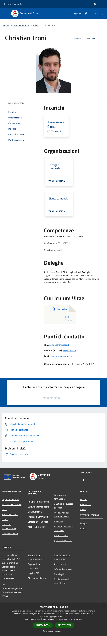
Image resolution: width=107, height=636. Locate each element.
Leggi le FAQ (34, 573)
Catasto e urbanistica (38, 521)
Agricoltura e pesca (63, 540)
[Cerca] (101, 13)
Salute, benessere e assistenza (63, 528)
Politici (36, 25)
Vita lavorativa (35, 511)
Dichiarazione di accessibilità (61, 581)
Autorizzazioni (61, 535)
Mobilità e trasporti (37, 526)
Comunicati (85, 504)
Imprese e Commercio (38, 516)
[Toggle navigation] (5, 13)
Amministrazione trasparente (62, 557)
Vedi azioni (93, 38)
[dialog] (53, 619)
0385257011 (69, 350)
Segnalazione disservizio (34, 566)
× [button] (104, 606)
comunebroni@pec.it (59, 344)
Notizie (83, 499)
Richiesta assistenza (37, 578)
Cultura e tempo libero (38, 506)
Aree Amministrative (11, 504)
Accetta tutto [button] (43, 625)
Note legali (59, 574)
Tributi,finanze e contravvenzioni (61, 514)
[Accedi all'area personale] (95, 4)
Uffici (4, 509)
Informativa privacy (63, 569)
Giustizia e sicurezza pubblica (63, 505)
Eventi (83, 528)
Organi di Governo (10, 499)
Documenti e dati (10, 533)
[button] (53, 631)
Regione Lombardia (13, 4)
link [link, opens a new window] (80, 619)
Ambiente (58, 521)
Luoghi (83, 523)
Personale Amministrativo (9, 526)
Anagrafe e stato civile (38, 501)
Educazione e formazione (60, 496)
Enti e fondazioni (10, 514)
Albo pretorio (60, 564)
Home (6, 25)
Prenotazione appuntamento (35, 557)
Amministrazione (21, 25)
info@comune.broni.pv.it (62, 356)
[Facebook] (84, 13)
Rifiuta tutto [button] (64, 625)
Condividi (78, 38)
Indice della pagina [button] (16, 103)
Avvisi (83, 509)
